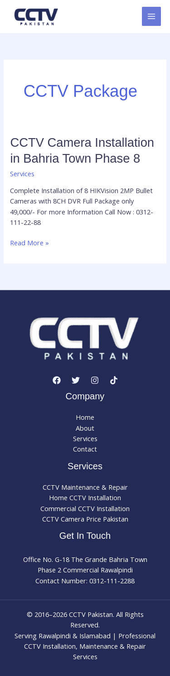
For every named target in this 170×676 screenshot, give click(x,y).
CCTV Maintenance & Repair (85, 487)
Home (85, 417)
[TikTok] (114, 380)
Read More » (29, 243)
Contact (85, 448)
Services (22, 173)
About (85, 427)
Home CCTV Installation (85, 497)
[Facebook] (57, 380)
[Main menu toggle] (151, 16)
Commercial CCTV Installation (85, 508)
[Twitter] (76, 380)
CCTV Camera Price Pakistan (85, 518)
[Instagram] (95, 380)
